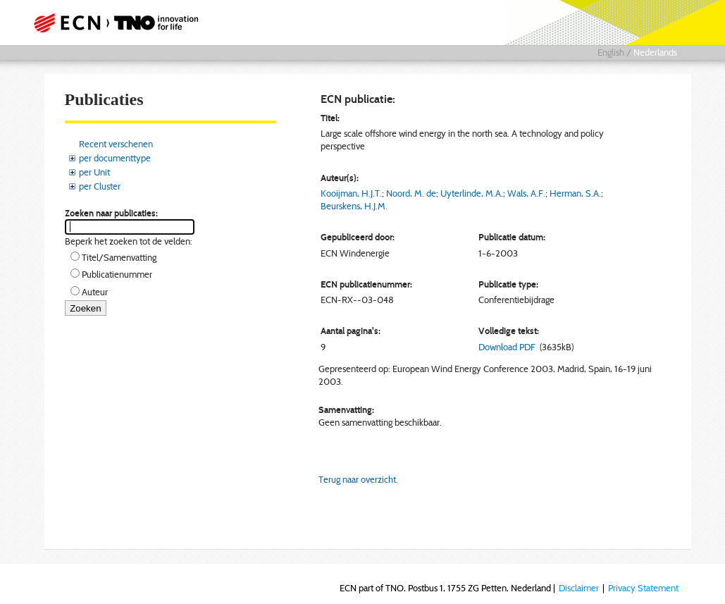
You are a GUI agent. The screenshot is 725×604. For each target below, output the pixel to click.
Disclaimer (579, 587)
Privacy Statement (643, 587)
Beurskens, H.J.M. (354, 205)
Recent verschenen (116, 143)
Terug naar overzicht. (358, 479)
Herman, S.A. (575, 193)
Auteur (95, 291)
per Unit (94, 172)
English (610, 52)
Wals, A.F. (526, 193)
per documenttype (115, 158)
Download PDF (506, 346)
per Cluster (99, 186)
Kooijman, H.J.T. (351, 193)
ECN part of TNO (120, 22)
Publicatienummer (117, 274)
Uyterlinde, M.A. (471, 193)
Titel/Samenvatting (119, 257)
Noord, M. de (411, 193)
